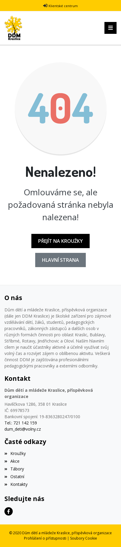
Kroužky (15, 453)
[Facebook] (8, 511)
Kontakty (16, 484)
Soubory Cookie (83, 538)
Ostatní (14, 476)
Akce (12, 461)
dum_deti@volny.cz (22, 429)
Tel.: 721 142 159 (20, 423)
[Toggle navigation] (110, 28)
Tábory (14, 469)
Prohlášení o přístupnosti (45, 538)
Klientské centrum (63, 6)
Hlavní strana (60, 260)
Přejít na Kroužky (60, 241)
